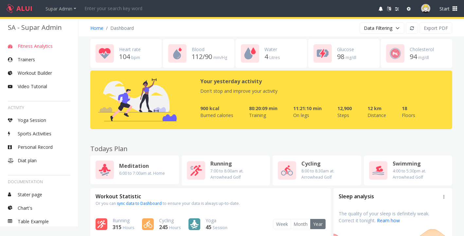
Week (282, 224)
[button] (380, 8)
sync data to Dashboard (139, 203)
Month (301, 224)
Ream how (388, 220)
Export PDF (436, 28)
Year (318, 224)
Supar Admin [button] (58, 9)
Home (96, 28)
